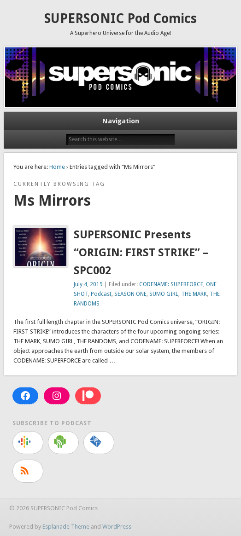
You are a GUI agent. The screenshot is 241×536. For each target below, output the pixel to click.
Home (57, 166)
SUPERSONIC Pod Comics (120, 18)
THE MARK (194, 294)
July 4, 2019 (88, 284)
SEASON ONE (130, 294)
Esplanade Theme (65, 526)
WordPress (116, 526)
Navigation (120, 121)
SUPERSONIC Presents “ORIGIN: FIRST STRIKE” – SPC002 (141, 252)
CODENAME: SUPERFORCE (171, 284)
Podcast (101, 294)
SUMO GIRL (163, 294)
